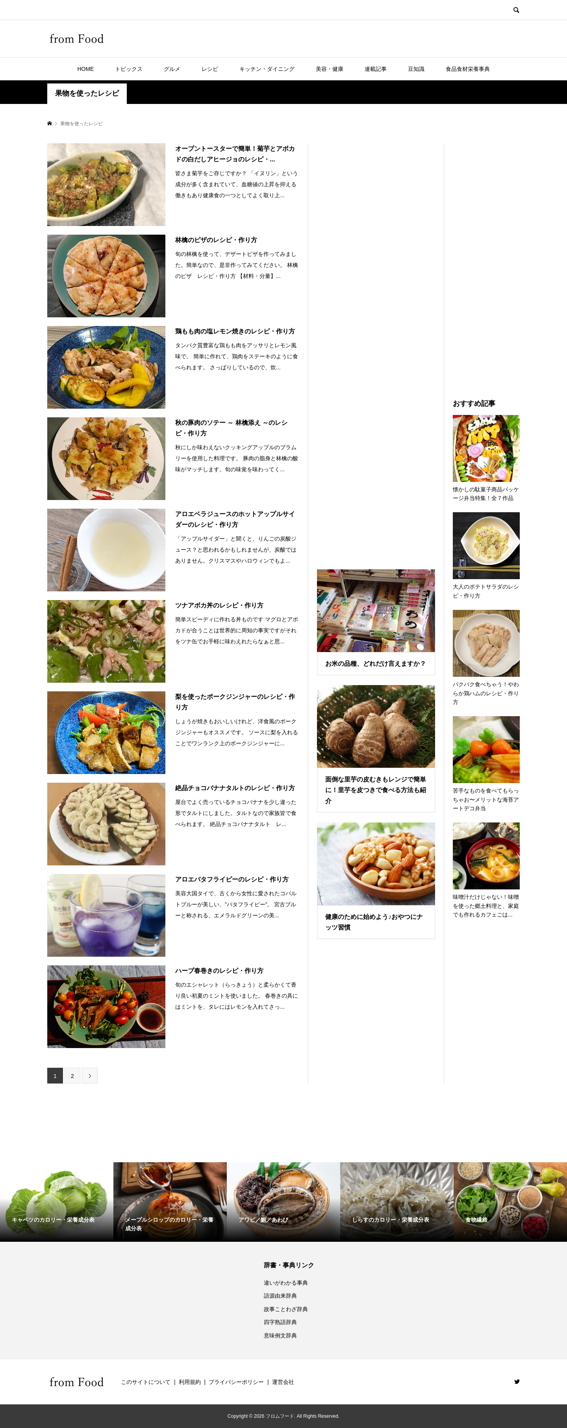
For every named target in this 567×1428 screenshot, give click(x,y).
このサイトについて (145, 1382)
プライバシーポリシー (236, 1382)
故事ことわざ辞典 (286, 1309)
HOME (85, 69)
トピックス (129, 69)
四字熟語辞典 (280, 1322)
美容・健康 (329, 69)
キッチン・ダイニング (267, 69)
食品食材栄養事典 (468, 69)
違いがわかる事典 (286, 1283)
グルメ (172, 69)
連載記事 (376, 69)
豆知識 (416, 69)
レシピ (210, 69)
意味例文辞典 (280, 1335)
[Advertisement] (376, 346)
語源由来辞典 (280, 1296)
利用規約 (190, 1382)
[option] (56, 1202)
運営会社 (283, 1382)
